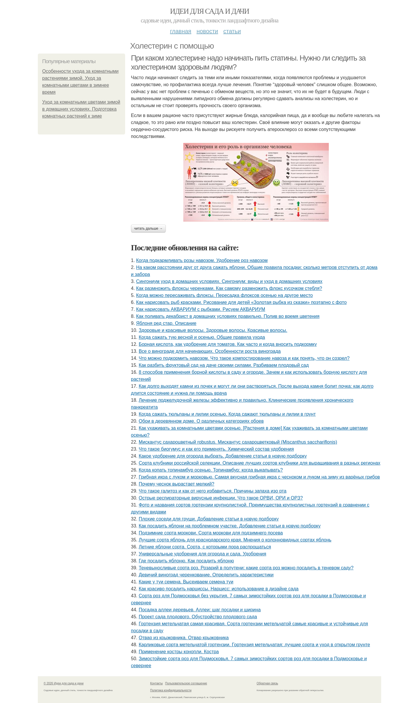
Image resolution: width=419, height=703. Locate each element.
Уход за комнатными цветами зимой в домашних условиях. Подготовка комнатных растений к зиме (81, 109)
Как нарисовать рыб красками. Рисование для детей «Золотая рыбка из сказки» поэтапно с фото (241, 302)
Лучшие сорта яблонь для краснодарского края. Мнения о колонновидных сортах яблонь (235, 539)
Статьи (232, 31)
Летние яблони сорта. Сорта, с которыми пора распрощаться (205, 546)
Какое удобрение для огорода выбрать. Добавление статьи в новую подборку (223, 456)
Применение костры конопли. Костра (179, 651)
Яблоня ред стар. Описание (166, 323)
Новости (207, 31)
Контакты (156, 683)
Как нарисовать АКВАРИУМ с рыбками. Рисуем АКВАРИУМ (200, 309)
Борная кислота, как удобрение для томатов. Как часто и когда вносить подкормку (228, 344)
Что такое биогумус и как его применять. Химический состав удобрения (216, 449)
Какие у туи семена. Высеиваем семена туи (186, 581)
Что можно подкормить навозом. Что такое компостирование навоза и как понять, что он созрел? (244, 358)
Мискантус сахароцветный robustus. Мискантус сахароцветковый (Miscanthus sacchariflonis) (238, 442)
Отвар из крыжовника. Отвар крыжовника (184, 637)
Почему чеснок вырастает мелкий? (176, 483)
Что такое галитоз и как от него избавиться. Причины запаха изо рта (213, 490)
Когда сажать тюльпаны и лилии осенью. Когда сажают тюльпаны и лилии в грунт (227, 414)
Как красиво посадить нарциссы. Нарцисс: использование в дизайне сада (219, 588)
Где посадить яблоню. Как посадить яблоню (186, 560)
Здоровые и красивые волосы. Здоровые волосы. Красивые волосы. (213, 330)
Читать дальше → (148, 228)
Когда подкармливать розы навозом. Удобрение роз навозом (202, 260)
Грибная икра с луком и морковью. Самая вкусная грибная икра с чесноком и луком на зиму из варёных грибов (259, 476)
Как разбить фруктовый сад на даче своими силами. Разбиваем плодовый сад (224, 365)
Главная (180, 31)
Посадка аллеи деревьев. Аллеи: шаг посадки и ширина (200, 609)
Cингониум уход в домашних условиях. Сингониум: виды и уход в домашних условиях (229, 281)
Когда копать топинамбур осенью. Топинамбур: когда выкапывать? (211, 470)
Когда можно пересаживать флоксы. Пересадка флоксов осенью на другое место (224, 295)
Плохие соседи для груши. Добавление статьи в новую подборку (209, 518)
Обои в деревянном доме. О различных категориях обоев (201, 421)
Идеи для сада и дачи (209, 11)
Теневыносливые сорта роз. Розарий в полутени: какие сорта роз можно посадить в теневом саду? (246, 567)
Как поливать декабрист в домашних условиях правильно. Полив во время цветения (227, 316)
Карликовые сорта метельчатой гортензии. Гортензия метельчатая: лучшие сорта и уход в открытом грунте (254, 644)
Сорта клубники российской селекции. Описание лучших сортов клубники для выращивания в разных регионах (259, 463)
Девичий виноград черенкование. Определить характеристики (206, 574)
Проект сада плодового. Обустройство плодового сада (198, 616)
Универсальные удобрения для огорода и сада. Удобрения (202, 553)
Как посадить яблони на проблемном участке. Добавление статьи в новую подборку (230, 525)
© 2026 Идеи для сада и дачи (64, 683)
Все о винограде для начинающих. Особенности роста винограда (210, 351)
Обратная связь (267, 683)
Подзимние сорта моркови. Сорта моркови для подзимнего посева (211, 532)
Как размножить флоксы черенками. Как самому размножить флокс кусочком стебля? (229, 288)
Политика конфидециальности (170, 690)
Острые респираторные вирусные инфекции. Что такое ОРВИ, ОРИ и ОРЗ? (221, 497)
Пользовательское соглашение (186, 683)
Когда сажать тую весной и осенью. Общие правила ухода (202, 337)
